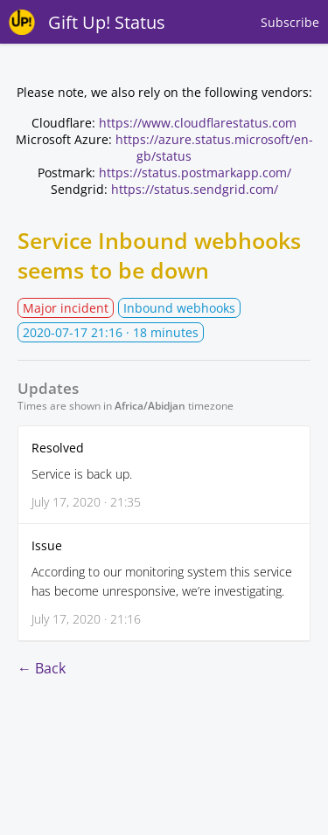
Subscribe (290, 22)
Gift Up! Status (106, 22)
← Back (41, 668)
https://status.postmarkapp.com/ (195, 172)
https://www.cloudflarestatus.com (198, 122)
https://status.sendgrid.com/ (194, 189)
